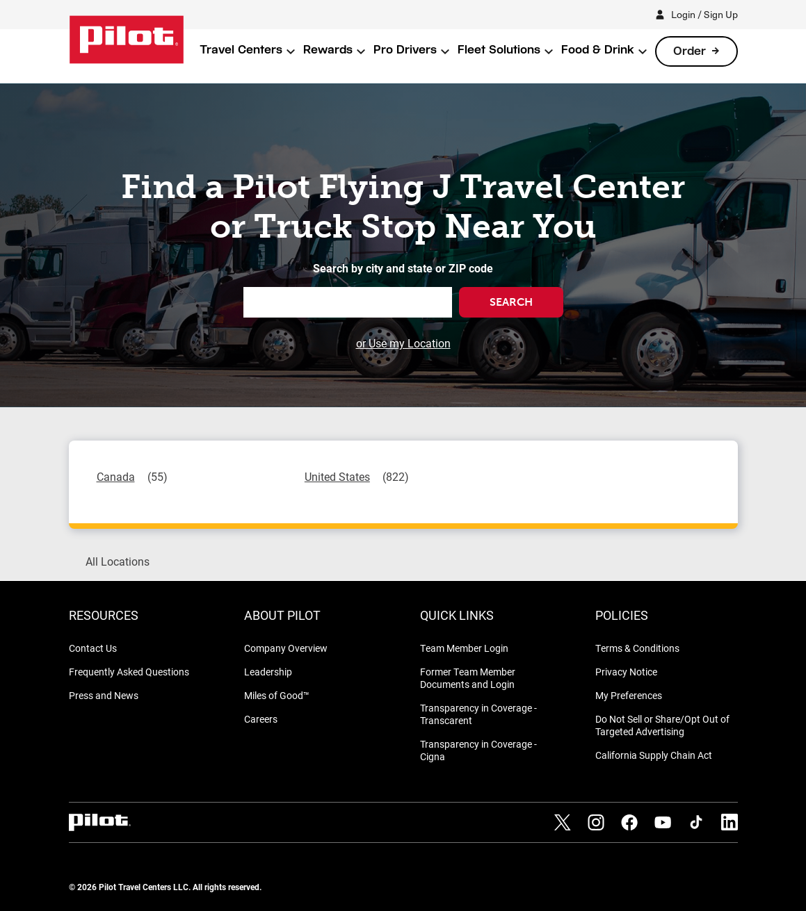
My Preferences (628, 695)
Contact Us (93, 648)
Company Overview (286, 648)
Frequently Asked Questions (129, 671)
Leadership (268, 671)
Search (511, 302)
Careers (260, 718)
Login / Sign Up (704, 14)
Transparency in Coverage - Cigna (478, 750)
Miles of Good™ (276, 695)
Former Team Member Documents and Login (467, 678)
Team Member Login (464, 648)
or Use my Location (403, 343)
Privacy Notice (626, 671)
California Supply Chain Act (653, 755)
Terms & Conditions (637, 648)
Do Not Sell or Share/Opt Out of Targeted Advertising (662, 725)
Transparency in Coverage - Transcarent (478, 714)
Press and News (103, 695)
